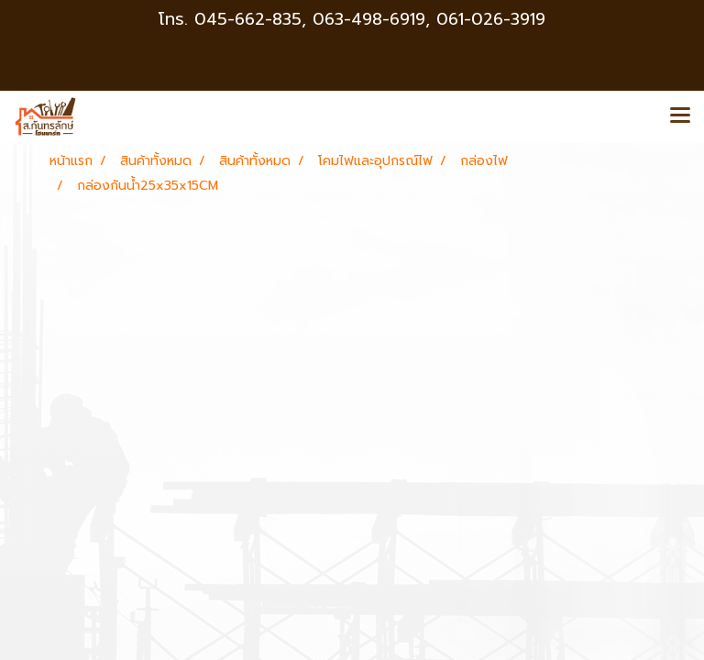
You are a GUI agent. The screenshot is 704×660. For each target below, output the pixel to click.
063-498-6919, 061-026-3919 (429, 19)
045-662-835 (248, 19)
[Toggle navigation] (680, 116)
